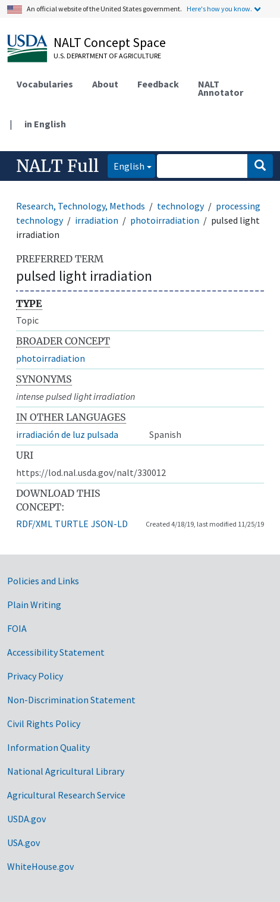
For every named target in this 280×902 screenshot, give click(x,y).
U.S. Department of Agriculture (107, 55)
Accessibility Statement (56, 652)
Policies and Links (43, 581)
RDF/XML (34, 524)
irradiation (96, 220)
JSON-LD (109, 524)
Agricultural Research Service (66, 795)
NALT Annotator (220, 88)
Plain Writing (34, 604)
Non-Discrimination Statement (71, 700)
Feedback (158, 84)
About (105, 84)
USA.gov (23, 842)
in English (45, 124)
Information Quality (48, 747)
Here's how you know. (219, 8)
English (126, 165)
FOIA (17, 628)
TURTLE (72, 524)
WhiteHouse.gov (40, 866)
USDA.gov (26, 819)
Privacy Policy (35, 676)
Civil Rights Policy (43, 723)
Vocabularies (45, 84)
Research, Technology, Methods (80, 206)
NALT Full (57, 166)
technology (180, 206)
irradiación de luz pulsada (67, 434)
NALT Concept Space (110, 42)
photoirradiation (164, 220)
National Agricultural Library (65, 771)
